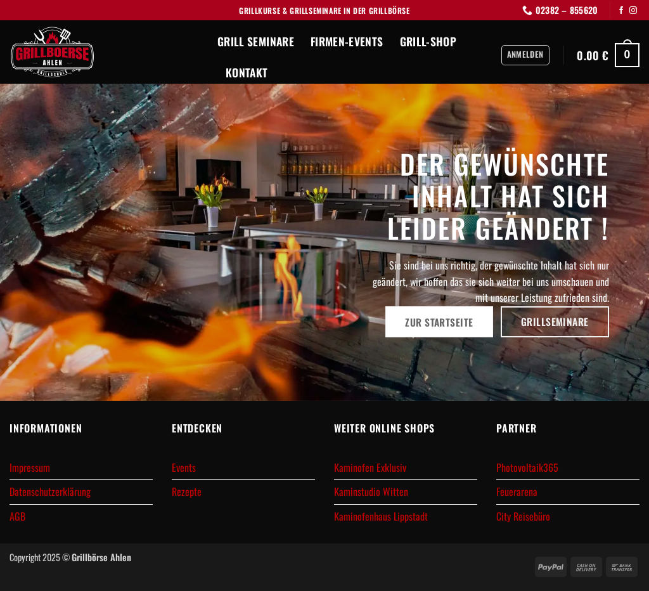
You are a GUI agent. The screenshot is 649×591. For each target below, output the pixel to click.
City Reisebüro (523, 516)
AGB (17, 516)
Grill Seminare (255, 41)
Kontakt (246, 72)
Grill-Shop (428, 41)
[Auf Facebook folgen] (621, 10)
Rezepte (187, 491)
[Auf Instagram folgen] (633, 10)
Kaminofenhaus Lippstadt (381, 516)
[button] (525, 55)
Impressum (30, 467)
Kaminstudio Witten (371, 491)
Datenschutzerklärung (50, 491)
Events (184, 467)
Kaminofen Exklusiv (370, 467)
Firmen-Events (347, 41)
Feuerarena (516, 491)
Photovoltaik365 (527, 467)
